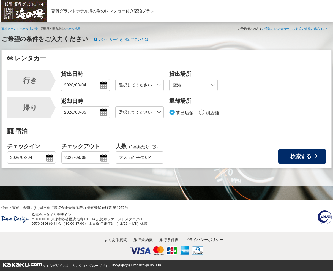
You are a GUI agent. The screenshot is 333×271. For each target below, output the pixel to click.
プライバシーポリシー (204, 239)
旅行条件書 (169, 239)
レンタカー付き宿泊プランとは (121, 39)
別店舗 (211, 112)
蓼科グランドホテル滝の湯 (19, 29)
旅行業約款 (143, 239)
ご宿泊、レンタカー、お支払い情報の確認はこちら (297, 29)
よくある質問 (115, 239)
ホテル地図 (73, 29)
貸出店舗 (184, 112)
